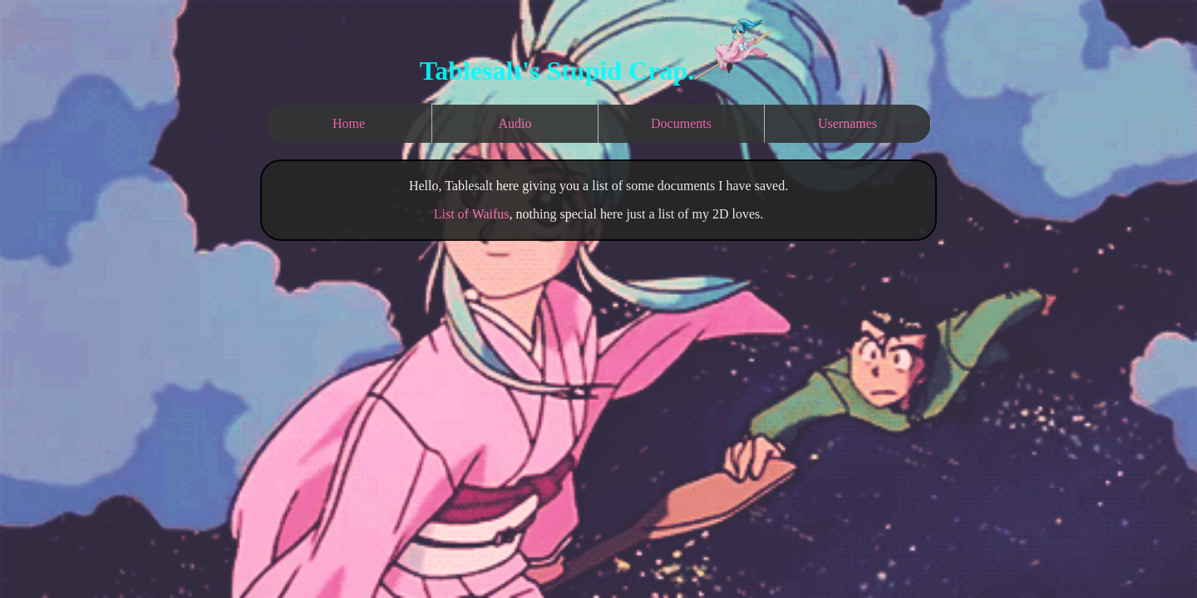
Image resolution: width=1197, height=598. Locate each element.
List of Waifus (472, 214)
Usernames (847, 123)
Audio (515, 123)
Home (348, 123)
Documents (681, 123)
